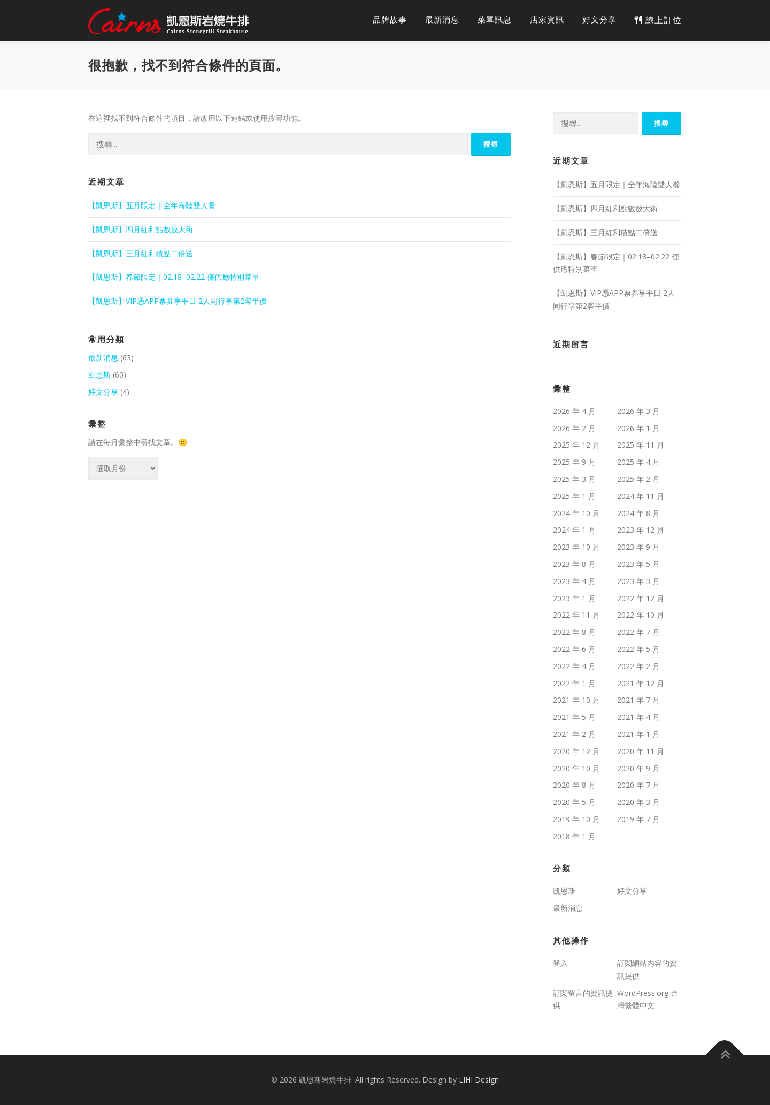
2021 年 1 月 (638, 734)
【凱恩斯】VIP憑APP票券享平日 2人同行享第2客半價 (177, 301)
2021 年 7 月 (638, 700)
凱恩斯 (99, 375)
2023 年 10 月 (576, 547)
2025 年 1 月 (574, 496)
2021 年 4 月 (638, 717)
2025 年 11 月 (640, 445)
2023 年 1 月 (574, 598)
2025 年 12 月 (576, 445)
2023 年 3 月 (638, 581)
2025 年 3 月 (574, 479)
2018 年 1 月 (574, 836)
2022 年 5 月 (638, 649)
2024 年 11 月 (640, 496)
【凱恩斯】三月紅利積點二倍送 (140, 253)
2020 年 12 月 (576, 751)
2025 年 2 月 (638, 479)
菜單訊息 (495, 20)
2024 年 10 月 (576, 513)
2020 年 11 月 (640, 751)
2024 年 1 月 (574, 530)
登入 (560, 963)
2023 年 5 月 (638, 564)
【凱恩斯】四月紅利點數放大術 (140, 229)
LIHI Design (479, 1080)
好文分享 (599, 20)
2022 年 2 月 (638, 666)
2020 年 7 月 (638, 785)
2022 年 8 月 (574, 632)
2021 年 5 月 (574, 717)
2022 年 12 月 (640, 598)
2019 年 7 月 (638, 819)
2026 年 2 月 (574, 428)
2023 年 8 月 (574, 564)
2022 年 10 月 (640, 615)
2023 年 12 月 (640, 530)
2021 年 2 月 (574, 734)
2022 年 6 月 (574, 649)
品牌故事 (390, 20)
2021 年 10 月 (576, 700)
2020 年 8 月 (574, 785)
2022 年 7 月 (638, 632)
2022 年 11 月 (576, 615)
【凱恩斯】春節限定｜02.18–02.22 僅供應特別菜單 (173, 277)
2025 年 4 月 (638, 462)
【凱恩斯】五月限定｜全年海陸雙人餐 (151, 205)
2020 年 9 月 (638, 768)
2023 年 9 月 (638, 547)
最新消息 (442, 20)
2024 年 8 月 (638, 513)
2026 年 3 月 (638, 411)
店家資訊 (547, 20)
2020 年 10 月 (576, 768)
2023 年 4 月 (574, 581)
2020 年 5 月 (574, 802)
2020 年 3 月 (638, 802)
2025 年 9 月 (574, 462)
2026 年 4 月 (574, 411)
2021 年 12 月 (640, 683)
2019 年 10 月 (576, 819)
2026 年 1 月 (638, 428)
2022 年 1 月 (574, 683)
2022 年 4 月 (574, 666)
